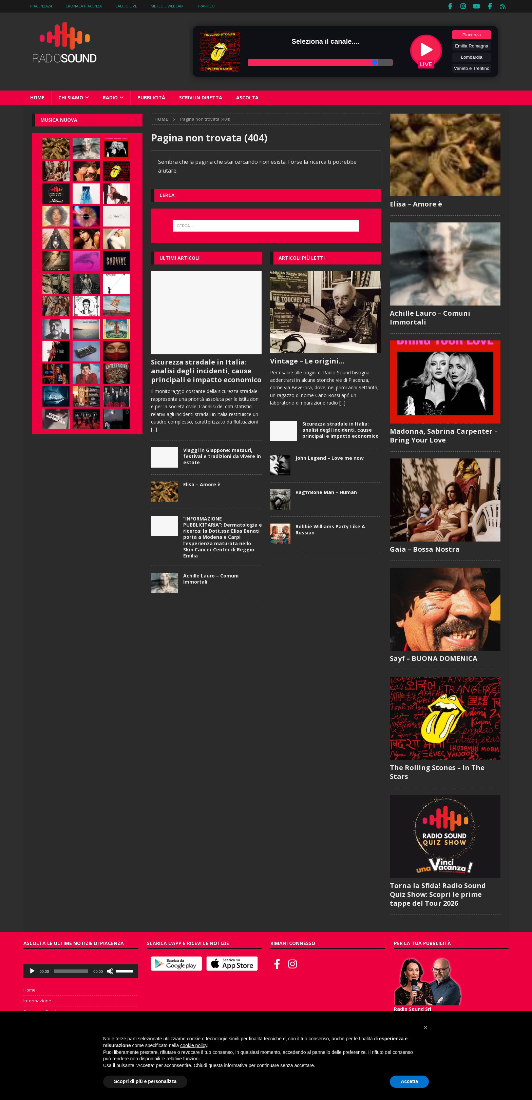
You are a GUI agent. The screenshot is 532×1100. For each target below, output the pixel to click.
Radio (110, 97)
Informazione (37, 1000)
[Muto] (110, 970)
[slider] (71, 970)
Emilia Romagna (471, 45)
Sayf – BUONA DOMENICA (433, 657)
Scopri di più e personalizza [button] (145, 1081)
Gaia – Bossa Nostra (425, 548)
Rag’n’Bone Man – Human (326, 491)
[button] (425, 1027)
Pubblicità (151, 97)
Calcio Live (126, 5)
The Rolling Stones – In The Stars (437, 771)
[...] (154, 428)
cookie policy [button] (193, 1045)
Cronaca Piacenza (83, 5)
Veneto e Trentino (471, 67)
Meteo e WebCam (167, 5)
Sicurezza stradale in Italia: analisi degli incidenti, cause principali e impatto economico (206, 370)
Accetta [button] (409, 1081)
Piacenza (471, 34)
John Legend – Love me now (330, 457)
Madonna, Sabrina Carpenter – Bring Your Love (444, 435)
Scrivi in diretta (200, 97)
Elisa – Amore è (202, 483)
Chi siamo (70, 97)
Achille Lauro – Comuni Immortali (211, 578)
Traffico (206, 5)
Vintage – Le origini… (307, 360)
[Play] (32, 970)
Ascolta (247, 97)
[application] (80, 970)
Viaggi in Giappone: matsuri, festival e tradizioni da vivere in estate (222, 455)
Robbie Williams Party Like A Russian (330, 528)
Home (37, 97)
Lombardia (471, 56)
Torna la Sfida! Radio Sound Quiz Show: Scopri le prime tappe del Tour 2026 (438, 893)
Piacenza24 (41, 5)
